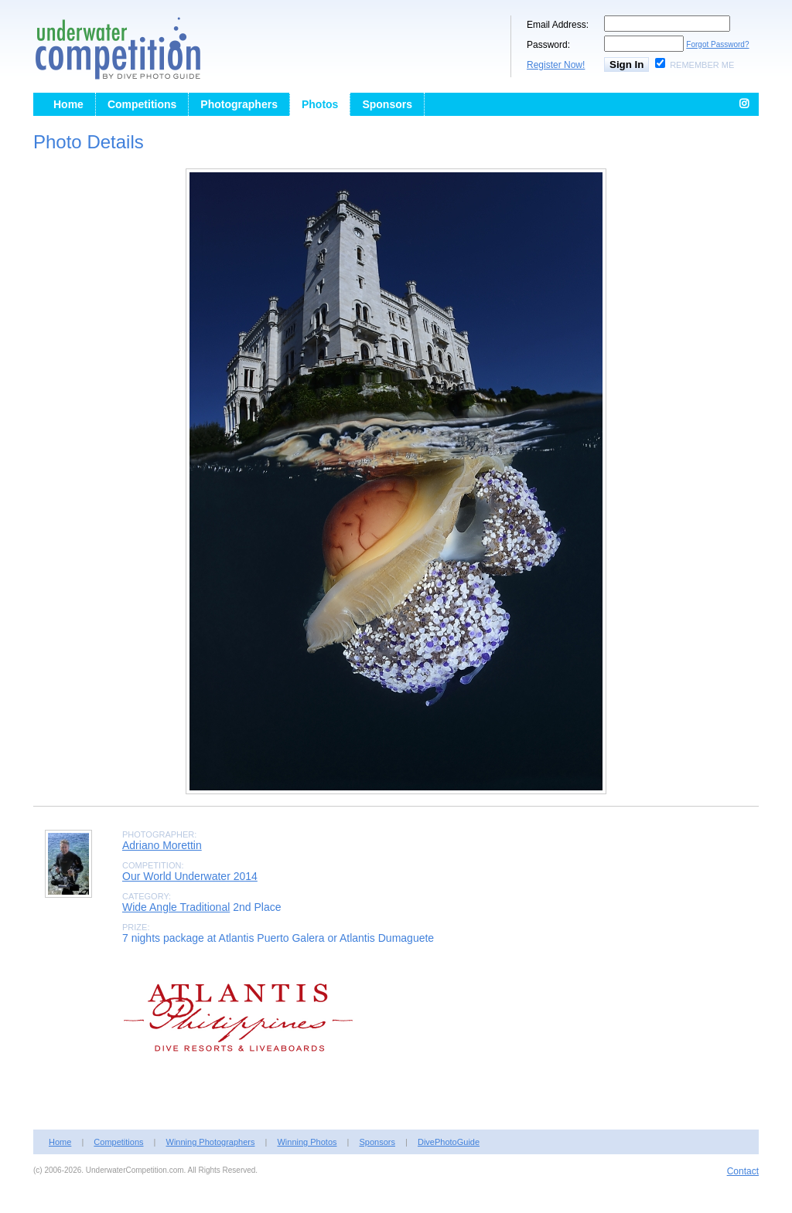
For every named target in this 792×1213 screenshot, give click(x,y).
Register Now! (556, 64)
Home (68, 104)
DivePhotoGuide (449, 1142)
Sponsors (387, 104)
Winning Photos (306, 1142)
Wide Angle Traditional (176, 907)
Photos (320, 104)
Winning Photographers (210, 1142)
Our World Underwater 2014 (190, 876)
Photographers (239, 104)
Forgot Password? (717, 44)
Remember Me (702, 65)
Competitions (142, 104)
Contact (743, 1171)
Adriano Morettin (162, 845)
